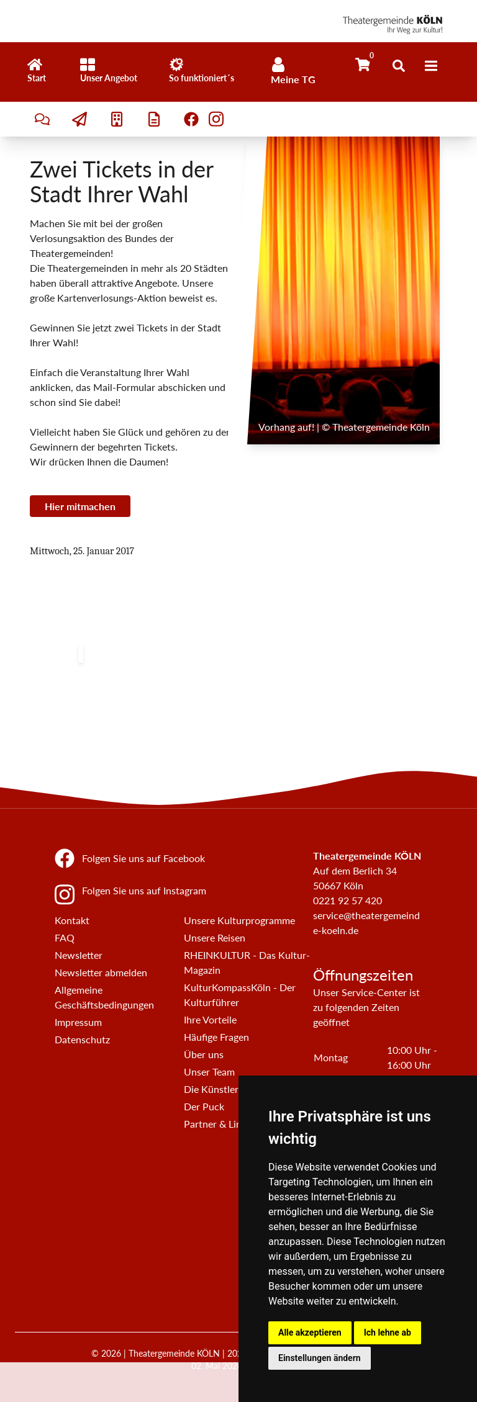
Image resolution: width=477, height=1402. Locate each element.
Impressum (78, 1022)
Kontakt (72, 920)
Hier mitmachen (80, 506)
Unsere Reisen (214, 937)
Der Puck (204, 1106)
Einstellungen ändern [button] (319, 1358)
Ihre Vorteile (210, 1019)
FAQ (65, 937)
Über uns (204, 1054)
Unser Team (209, 1071)
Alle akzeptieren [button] (310, 1332)
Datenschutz (82, 1039)
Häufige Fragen (216, 1037)
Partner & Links (217, 1124)
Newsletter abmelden (101, 972)
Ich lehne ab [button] (387, 1332)
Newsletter (78, 955)
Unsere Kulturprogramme (239, 920)
